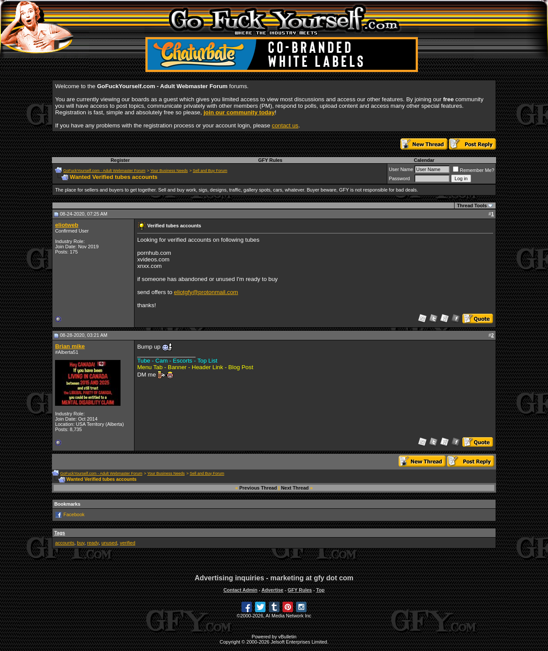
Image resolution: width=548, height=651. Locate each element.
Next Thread (295, 487)
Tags (59, 532)
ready (93, 542)
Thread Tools (472, 205)
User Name (401, 169)
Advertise (272, 590)
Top (320, 590)
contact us (285, 125)
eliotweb (66, 225)
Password (399, 178)
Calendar (424, 160)
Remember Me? (473, 170)
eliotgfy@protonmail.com (206, 292)
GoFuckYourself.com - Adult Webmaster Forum (104, 170)
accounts (64, 542)
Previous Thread (258, 487)
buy (80, 542)
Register (120, 160)
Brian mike (70, 346)
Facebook (73, 514)
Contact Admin (241, 590)
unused (109, 542)
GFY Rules (270, 160)
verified (127, 542)
